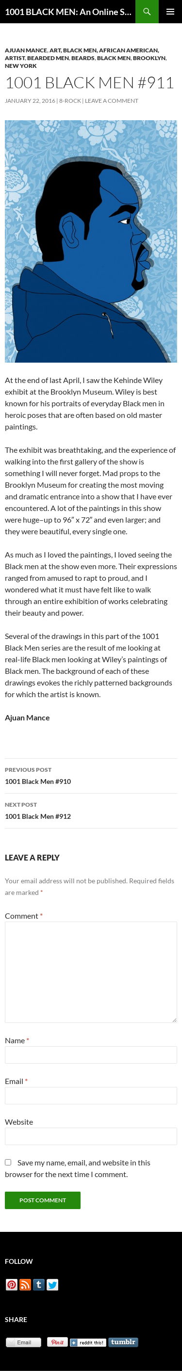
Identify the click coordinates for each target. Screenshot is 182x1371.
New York (21, 65)
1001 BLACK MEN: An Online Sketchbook (70, 11)
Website (19, 1121)
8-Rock (70, 100)
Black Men (114, 58)
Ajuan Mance (26, 50)
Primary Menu (170, 11)
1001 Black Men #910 (91, 774)
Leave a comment (111, 100)
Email (16, 1080)
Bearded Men (48, 58)
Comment (24, 915)
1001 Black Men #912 (91, 809)
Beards (83, 58)
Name (17, 1040)
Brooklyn (149, 58)
